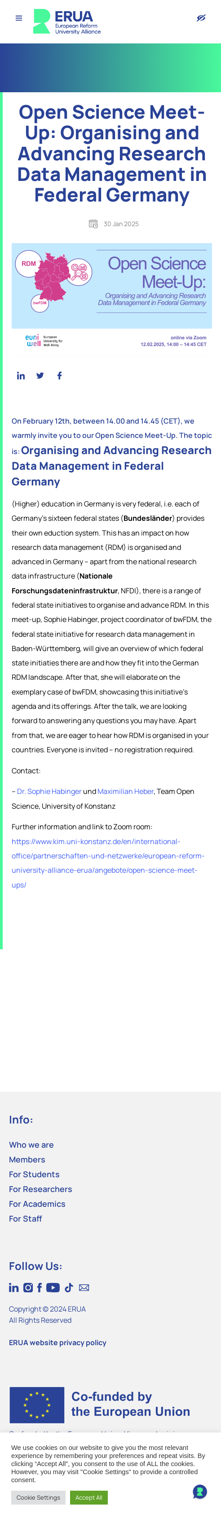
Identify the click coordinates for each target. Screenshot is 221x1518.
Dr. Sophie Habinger (49, 791)
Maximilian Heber (125, 791)
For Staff (25, 1218)
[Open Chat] (200, 1492)
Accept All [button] (88, 1497)
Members (27, 1159)
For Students (34, 1174)
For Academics (37, 1203)
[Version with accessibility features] (201, 18)
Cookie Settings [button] (38, 1497)
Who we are (31, 1144)
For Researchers (40, 1189)
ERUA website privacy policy (57, 1342)
